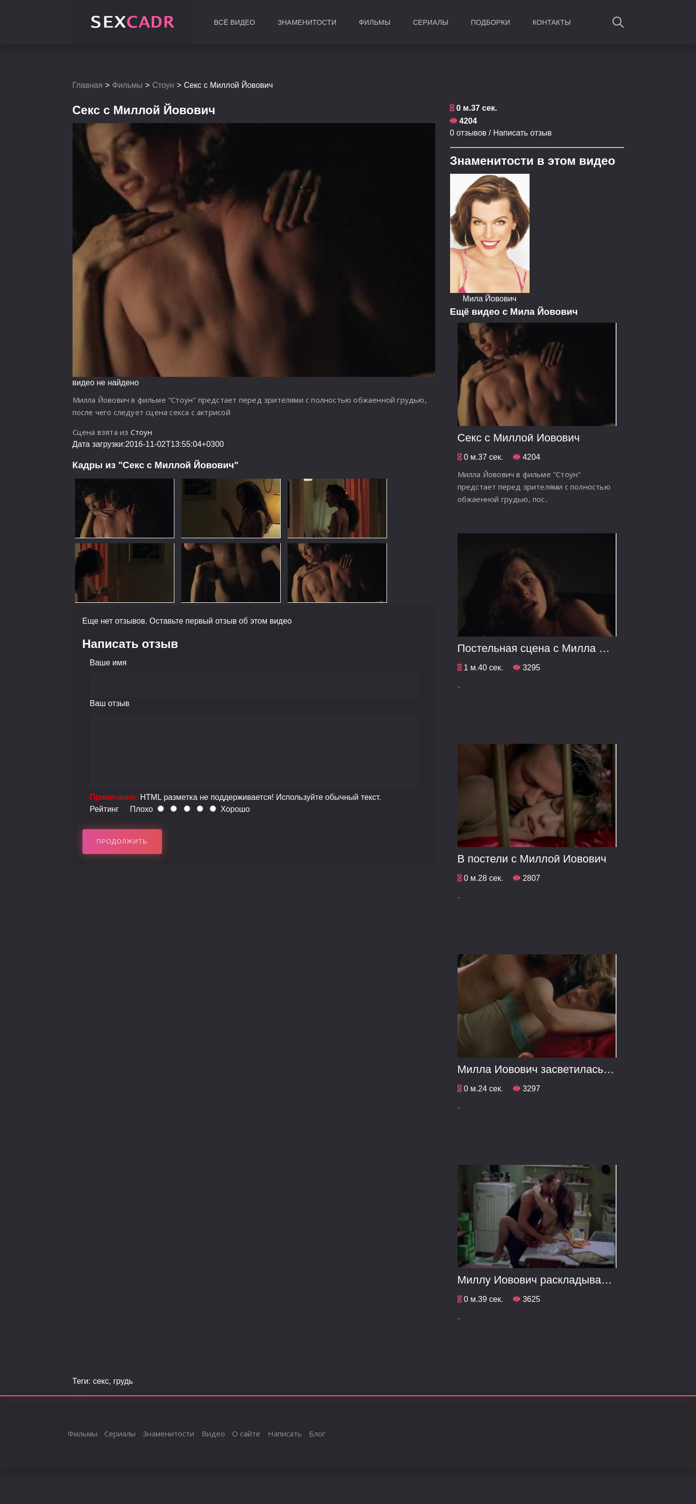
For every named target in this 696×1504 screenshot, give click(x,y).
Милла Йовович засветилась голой (546, 1069)
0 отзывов (468, 133)
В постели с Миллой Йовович (532, 859)
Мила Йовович (489, 298)
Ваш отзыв (110, 703)
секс (101, 1381)
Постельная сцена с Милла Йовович (550, 648)
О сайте (246, 1433)
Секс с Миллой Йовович (519, 437)
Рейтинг (104, 809)
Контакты (552, 22)
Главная (88, 85)
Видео (213, 1433)
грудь (123, 1381)
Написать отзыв (522, 133)
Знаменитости (307, 22)
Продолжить (122, 841)
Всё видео (234, 22)
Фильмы (374, 22)
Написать (285, 1433)
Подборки (490, 22)
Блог (317, 1433)
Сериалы (430, 22)
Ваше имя (108, 662)
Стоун (163, 85)
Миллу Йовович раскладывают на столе (559, 1280)
